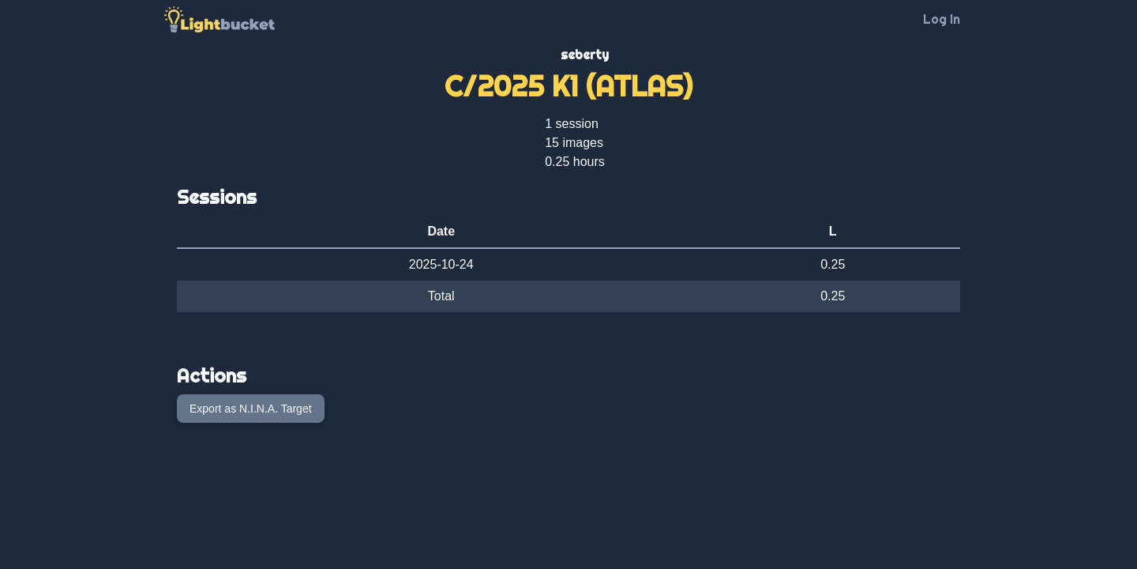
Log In (941, 19)
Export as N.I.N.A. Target (251, 408)
